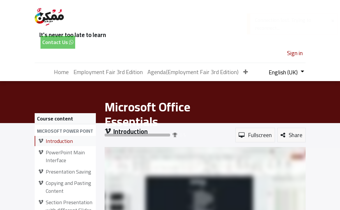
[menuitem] (61, 72)
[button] (245, 72)
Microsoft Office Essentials (147, 114)
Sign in (295, 53)
